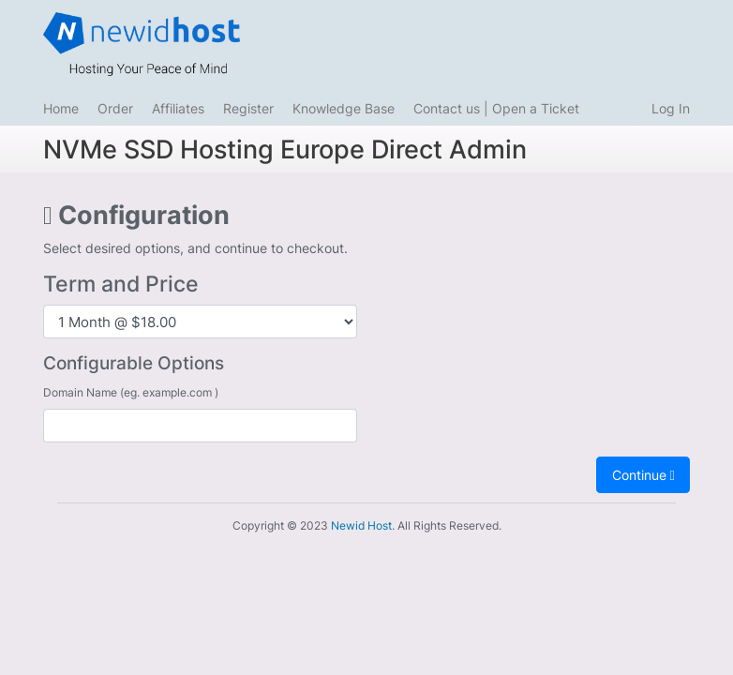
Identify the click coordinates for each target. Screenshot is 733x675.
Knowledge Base (343, 108)
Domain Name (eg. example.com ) (130, 392)
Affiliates (178, 108)
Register (248, 108)
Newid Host (361, 525)
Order (115, 108)
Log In (670, 108)
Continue (643, 475)
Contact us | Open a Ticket (496, 108)
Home (61, 108)
